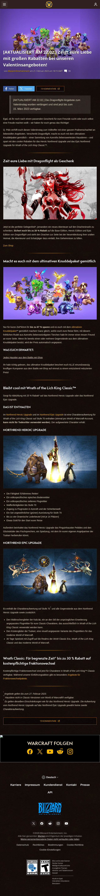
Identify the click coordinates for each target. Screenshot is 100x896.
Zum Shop (8, 245)
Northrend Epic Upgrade (52, 414)
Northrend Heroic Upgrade (19, 414)
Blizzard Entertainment (18, 71)
